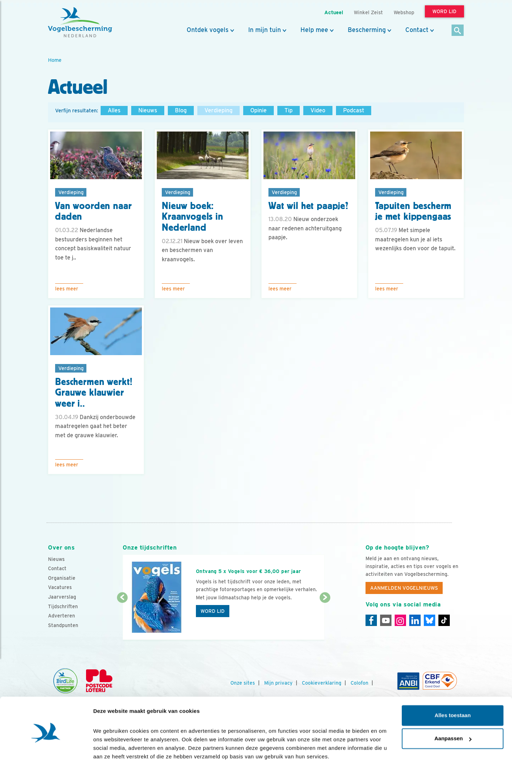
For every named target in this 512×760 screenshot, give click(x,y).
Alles (114, 110)
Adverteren (61, 616)
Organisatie (61, 578)
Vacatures (60, 587)
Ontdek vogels (208, 29)
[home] (80, 22)
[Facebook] (371, 620)
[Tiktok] (444, 620)
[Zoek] (458, 31)
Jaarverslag (62, 597)
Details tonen (110, 746)
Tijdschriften (63, 606)
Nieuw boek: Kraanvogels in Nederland (192, 216)
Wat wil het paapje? (308, 205)
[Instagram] (400, 620)
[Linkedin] (415, 620)
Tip (288, 110)
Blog (181, 110)
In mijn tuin (264, 29)
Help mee (314, 29)
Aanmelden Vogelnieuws (404, 588)
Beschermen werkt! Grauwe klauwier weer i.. (94, 392)
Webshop (404, 12)
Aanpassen (452, 708)
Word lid (213, 611)
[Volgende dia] (325, 619)
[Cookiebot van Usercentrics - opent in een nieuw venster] (46, 746)
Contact (416, 29)
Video (317, 110)
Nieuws (147, 110)
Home (55, 60)
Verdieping (218, 110)
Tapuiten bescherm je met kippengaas (413, 211)
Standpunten (63, 625)
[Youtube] (385, 620)
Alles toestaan (452, 685)
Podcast (353, 110)
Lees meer (66, 288)
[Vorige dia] (122, 619)
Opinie (258, 110)
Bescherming (367, 29)
